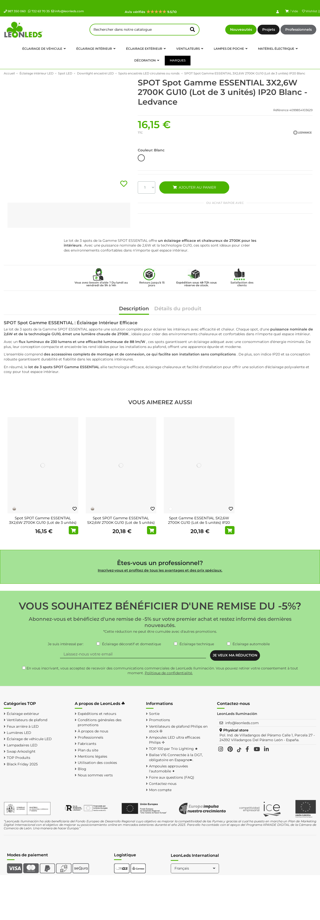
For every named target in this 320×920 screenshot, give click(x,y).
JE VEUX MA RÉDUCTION (235, 655)
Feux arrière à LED (23, 726)
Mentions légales (92, 756)
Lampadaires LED (22, 745)
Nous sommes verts (95, 775)
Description (134, 308)
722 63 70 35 (39, 11)
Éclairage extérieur (23, 713)
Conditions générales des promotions (100, 722)
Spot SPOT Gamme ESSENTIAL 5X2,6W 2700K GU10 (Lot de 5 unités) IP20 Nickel (121, 522)
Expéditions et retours (97, 713)
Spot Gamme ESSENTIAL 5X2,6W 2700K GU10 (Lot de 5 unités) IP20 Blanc (199, 522)
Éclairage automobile (251, 644)
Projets (268, 29)
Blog (82, 769)
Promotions (159, 720)
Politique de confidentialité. (169, 673)
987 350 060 (15, 11)
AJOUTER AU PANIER (194, 187)
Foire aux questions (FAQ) (171, 777)
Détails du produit (177, 308)
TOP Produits (18, 757)
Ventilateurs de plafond (27, 720)
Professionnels (298, 29)
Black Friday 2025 (22, 764)
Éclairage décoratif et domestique (131, 644)
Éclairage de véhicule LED (29, 739)
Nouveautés (241, 29)
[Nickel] (14, 509)
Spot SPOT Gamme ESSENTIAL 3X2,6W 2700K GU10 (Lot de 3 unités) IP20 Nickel (42, 522)
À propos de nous (93, 731)
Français (195, 868)
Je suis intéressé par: (66, 644)
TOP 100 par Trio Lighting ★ (173, 748)
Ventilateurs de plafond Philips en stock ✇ (178, 729)
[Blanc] (170, 509)
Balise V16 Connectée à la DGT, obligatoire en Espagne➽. (176, 757)
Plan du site (88, 750)
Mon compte (160, 790)
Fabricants (87, 743)
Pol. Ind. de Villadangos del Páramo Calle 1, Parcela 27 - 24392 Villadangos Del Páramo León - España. (267, 737)
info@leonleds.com (67, 11)
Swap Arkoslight (21, 751)
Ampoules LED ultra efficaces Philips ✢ (174, 740)
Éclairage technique (197, 644)
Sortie (154, 713)
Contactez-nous (162, 783)
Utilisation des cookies (97, 762)
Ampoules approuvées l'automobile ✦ (168, 768)
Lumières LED (19, 732)
